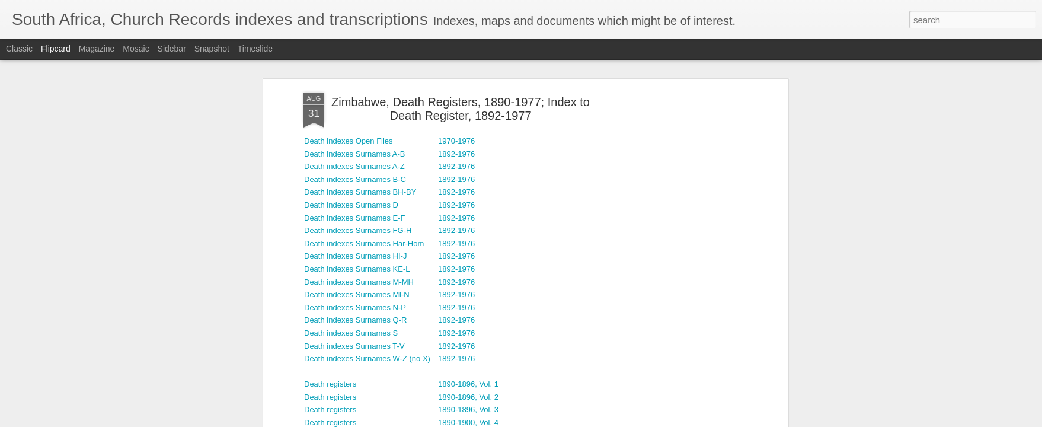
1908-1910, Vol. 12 (470, 332)
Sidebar (172, 48)
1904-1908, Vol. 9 (468, 268)
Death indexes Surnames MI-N (357, 76)
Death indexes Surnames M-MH (359, 63)
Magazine (97, 48)
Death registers (330, 166)
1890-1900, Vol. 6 (468, 230)
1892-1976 (456, 63)
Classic (19, 48)
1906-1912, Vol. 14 (470, 306)
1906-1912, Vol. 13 (470, 294)
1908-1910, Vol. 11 (470, 320)
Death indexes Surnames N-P (355, 89)
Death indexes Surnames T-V (354, 127)
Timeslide (255, 48)
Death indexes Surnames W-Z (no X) (367, 140)
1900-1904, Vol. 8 (468, 255)
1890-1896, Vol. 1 (468, 166)
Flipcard (56, 48)
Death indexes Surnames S (351, 114)
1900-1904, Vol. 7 (468, 242)
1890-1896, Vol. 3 (468, 191)
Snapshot (211, 48)
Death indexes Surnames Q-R (355, 102)
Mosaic (136, 48)
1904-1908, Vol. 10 (470, 281)
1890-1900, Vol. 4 (468, 204)
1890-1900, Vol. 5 (468, 217)
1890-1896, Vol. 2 (468, 178)
